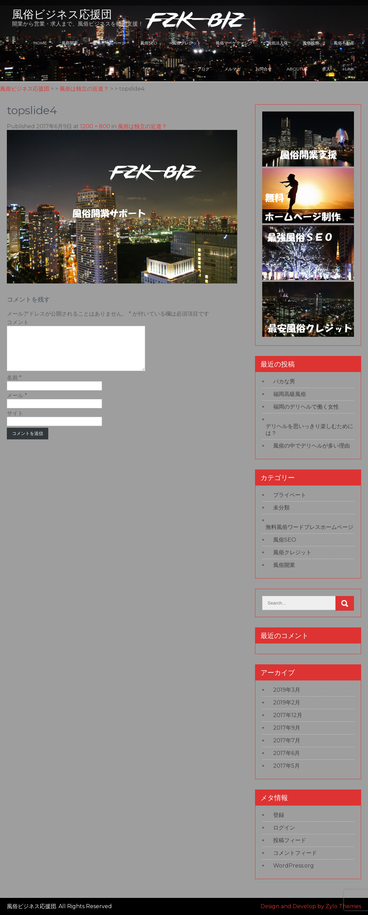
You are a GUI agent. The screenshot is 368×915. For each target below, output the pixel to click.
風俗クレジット (186, 42)
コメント (18, 322)
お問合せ (263, 68)
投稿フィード (289, 840)
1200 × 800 (95, 126)
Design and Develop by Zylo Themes (311, 906)
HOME (40, 42)
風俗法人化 (277, 42)
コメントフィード (295, 853)
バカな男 (284, 381)
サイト (15, 421)
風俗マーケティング (234, 42)
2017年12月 (287, 715)
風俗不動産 (344, 42)
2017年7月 (286, 740)
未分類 (281, 507)
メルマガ (232, 68)
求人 (326, 68)
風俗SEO (148, 42)
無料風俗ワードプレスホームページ (309, 527)
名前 (14, 386)
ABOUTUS (297, 68)
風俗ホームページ (109, 42)
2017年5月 (286, 765)
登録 (278, 815)
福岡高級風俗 (289, 394)
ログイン (284, 827)
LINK (349, 68)
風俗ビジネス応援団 (62, 14)
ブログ (203, 68)
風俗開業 (70, 42)
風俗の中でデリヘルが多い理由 (311, 445)
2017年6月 (286, 753)
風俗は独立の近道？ (142, 126)
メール (17, 403)
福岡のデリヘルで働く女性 (306, 406)
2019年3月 (286, 690)
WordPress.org (293, 865)
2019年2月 (286, 702)
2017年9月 (286, 728)
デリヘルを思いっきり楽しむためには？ (309, 429)
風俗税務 (311, 42)
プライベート (289, 495)
